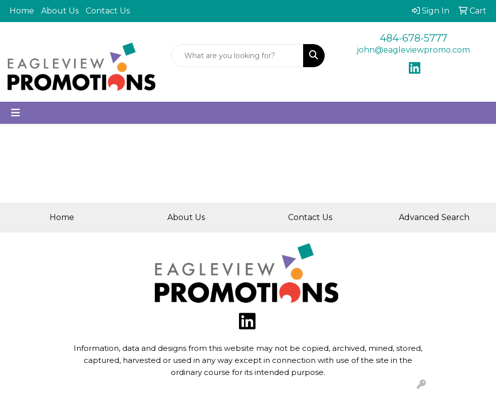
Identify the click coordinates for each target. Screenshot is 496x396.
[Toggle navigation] (15, 113)
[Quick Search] (237, 55)
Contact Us (108, 11)
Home (22, 11)
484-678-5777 (413, 38)
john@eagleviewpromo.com (413, 50)
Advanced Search (434, 217)
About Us (60, 11)
